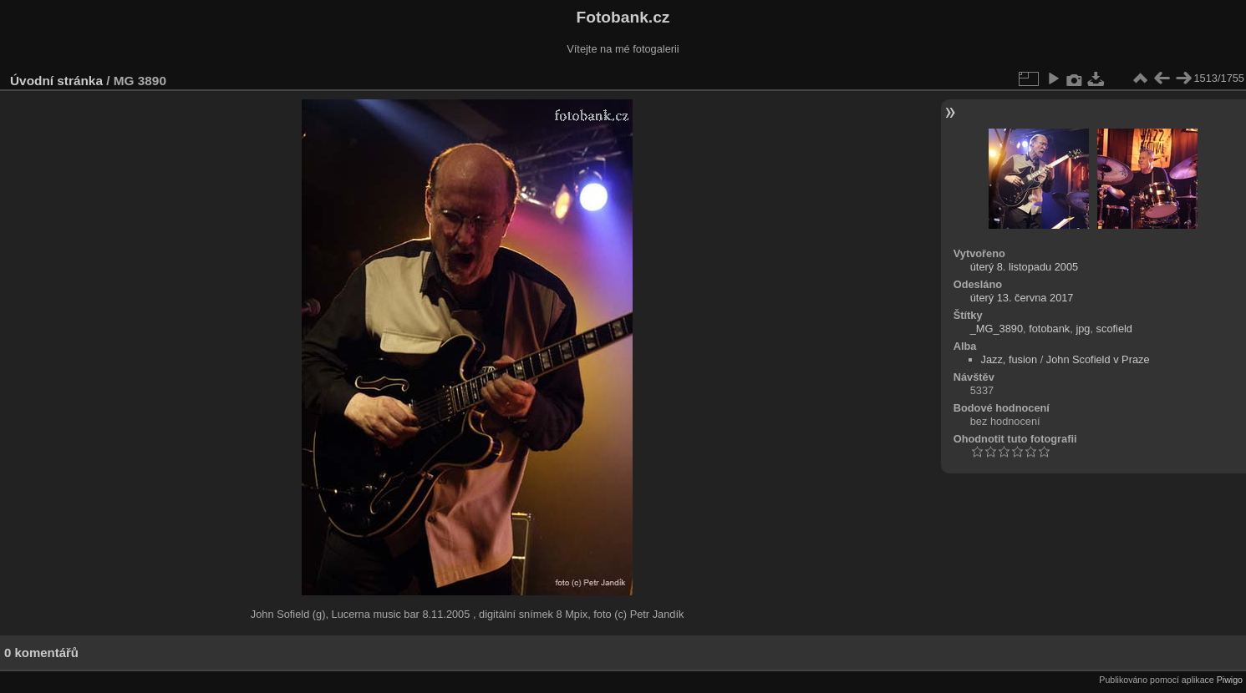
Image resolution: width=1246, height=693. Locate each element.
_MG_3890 (996, 328)
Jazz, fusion (1009, 359)
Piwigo (1230, 680)
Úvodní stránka (56, 80)
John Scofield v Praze (1098, 359)
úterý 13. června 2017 (1022, 297)
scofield (1114, 328)
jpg (1083, 328)
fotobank (1049, 328)
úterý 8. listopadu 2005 (1024, 267)
